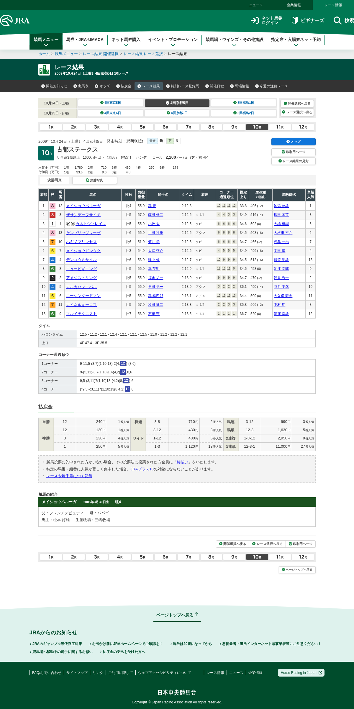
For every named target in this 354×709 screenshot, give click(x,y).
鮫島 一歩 (281, 242)
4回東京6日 (110, 113)
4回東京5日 (110, 102)
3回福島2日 (243, 113)
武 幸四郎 (155, 296)
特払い (182, 462)
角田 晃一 (155, 287)
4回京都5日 (177, 103)
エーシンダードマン (83, 295)
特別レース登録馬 (182, 86)
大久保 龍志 (283, 296)
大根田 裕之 (283, 233)
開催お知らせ (54, 86)
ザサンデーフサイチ (83, 215)
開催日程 (214, 86)
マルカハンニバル (81, 287)
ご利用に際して (120, 673)
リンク (98, 673)
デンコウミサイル (81, 259)
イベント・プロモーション (173, 42)
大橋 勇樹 (281, 224)
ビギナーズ (308, 20)
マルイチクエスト (81, 313)
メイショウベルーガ (83, 205)
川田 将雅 (155, 233)
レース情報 (333, 5)
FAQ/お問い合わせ (46, 673)
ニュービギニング (81, 269)
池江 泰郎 (281, 269)
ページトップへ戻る (297, 569)
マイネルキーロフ (81, 305)
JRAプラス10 (142, 469)
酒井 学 (154, 242)
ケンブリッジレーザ (83, 233)
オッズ (102, 86)
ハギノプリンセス (81, 241)
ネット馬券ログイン (266, 20)
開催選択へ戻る (297, 103)
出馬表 (81, 86)
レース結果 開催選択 (101, 54)
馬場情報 (239, 86)
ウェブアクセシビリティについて (164, 673)
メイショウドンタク (83, 251)
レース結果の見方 (293, 161)
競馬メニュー (46, 42)
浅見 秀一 (281, 278)
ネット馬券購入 (126, 42)
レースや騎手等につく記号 (69, 476)
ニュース (256, 5)
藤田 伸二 (155, 215)
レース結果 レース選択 (143, 54)
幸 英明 (154, 269)
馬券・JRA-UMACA (85, 42)
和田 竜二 (155, 305)
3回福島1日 (243, 102)
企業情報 (294, 5)
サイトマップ (77, 673)
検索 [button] (344, 20)
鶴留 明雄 (281, 260)
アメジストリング (81, 277)
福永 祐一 (155, 278)
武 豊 (152, 206)
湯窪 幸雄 (281, 314)
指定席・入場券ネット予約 (296, 42)
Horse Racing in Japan (301, 673)
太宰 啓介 (155, 251)
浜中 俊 (154, 260)
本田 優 (279, 251)
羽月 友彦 (281, 287)
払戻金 (124, 86)
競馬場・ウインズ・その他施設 (234, 42)
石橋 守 (154, 314)
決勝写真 (94, 180)
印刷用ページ (293, 152)
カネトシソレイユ (91, 223)
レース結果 (148, 86)
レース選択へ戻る (297, 112)
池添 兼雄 (281, 206)
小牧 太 (154, 224)
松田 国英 (281, 215)
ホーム (44, 54)
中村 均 (279, 305)
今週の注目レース (271, 86)
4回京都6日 (177, 113)
